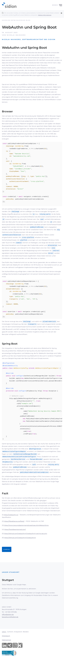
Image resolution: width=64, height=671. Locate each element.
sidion (4, 639)
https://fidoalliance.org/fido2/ (14, 529)
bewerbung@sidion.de (10, 624)
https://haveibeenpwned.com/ (15, 537)
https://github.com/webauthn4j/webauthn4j (20, 545)
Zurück (6, 557)
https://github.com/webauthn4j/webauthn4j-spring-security (25, 541)
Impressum (6, 643)
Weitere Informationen (44, 15)
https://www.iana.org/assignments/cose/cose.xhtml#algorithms (26, 533)
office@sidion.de (8, 622)
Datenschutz (6, 647)
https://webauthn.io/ (11, 522)
